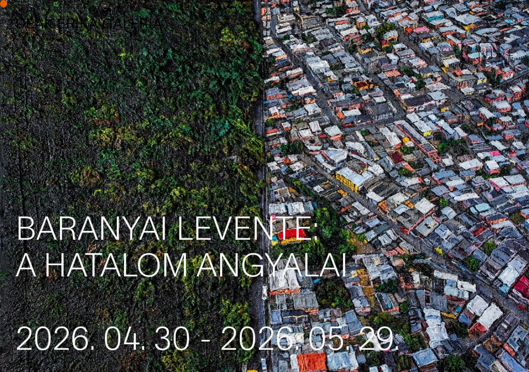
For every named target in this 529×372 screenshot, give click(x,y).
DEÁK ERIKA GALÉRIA (89, 23)
